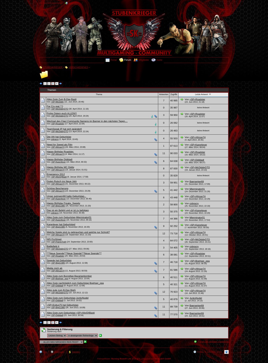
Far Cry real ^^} (55, 106)
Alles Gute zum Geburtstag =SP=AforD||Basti (71, 312)
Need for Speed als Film (59, 144)
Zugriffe (173, 94)
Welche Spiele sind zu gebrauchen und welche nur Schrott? (78, 232)
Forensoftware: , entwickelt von (134, 359)
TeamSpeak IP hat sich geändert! (64, 129)
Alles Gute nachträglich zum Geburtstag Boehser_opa (75, 283)
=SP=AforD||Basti (59, 177)
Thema (99, 94)
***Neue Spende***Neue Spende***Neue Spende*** (74, 253)
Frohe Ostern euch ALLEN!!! (62, 113)
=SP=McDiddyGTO (59, 109)
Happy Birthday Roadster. (60, 151)
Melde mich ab (54, 268)
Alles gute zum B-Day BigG (61, 290)
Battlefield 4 (53, 246)
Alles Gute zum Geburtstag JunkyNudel (68, 298)
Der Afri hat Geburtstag (59, 136)
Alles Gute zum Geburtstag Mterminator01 (69, 217)
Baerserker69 (196, 181)
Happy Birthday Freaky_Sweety (63, 203)
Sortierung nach (54, 331)
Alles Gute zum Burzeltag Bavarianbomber (69, 276)
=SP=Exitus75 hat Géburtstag (62, 305)
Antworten (163, 94)
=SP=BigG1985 (58, 206)
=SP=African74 (197, 137)
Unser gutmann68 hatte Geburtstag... (66, 196)
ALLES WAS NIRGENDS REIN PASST (82, 72)
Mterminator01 (197, 189)
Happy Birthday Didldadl (59, 159)
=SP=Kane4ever (198, 144)
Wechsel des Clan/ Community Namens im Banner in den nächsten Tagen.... (87, 121)
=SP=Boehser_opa (199, 261)
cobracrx (55, 139)
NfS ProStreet (54, 239)
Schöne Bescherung (57, 188)
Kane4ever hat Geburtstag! (61, 224)
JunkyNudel (195, 298)
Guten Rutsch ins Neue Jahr (62, 181)
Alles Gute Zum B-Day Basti (61, 99)
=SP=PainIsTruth (58, 242)
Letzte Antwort (203, 94)
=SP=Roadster (197, 99)
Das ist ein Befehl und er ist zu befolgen (68, 210)
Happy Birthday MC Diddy (60, 167)
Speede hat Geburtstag (59, 260)
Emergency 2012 (56, 174)
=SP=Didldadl (196, 160)
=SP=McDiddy (57, 102)
